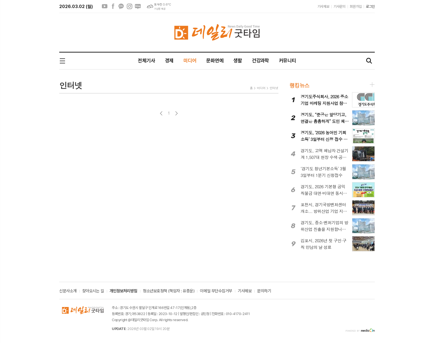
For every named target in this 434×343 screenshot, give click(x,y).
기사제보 (323, 6)
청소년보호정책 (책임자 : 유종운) (168, 291)
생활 (237, 60)
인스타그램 (129, 6)
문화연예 (214, 60)
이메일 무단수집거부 (216, 291)
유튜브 (104, 6)
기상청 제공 (159, 8)
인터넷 (274, 88)
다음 (176, 113)
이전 (161, 113)
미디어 (190, 60)
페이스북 (113, 6)
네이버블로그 (138, 6)
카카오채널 (121, 6)
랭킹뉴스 (299, 85)
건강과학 (260, 60)
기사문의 (339, 6)
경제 (169, 60)
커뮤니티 (287, 60)
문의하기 (264, 291)
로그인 (370, 6)
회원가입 (355, 6)
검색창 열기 (369, 61)
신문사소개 (68, 291)
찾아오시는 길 (93, 291)
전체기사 (146, 60)
